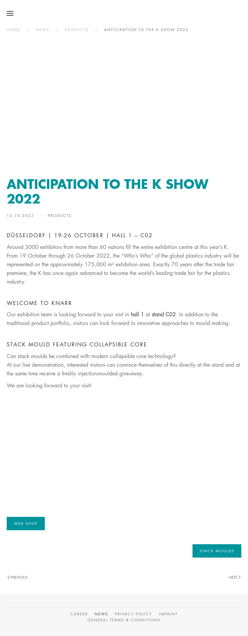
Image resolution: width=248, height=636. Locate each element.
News (101, 613)
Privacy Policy (133, 613)
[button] (10, 13)
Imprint (167, 613)
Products (60, 215)
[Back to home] (124, 13)
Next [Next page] (235, 577)
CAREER (78, 613)
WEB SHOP (26, 523)
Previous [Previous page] (17, 577)
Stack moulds (217, 550)
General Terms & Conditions (123, 619)
